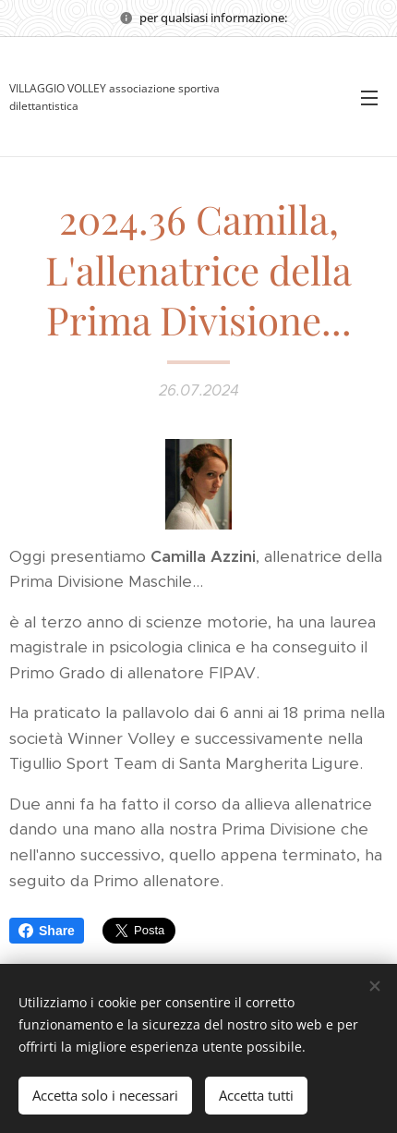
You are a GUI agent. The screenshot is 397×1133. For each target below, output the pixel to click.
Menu (369, 98)
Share (46, 930)
